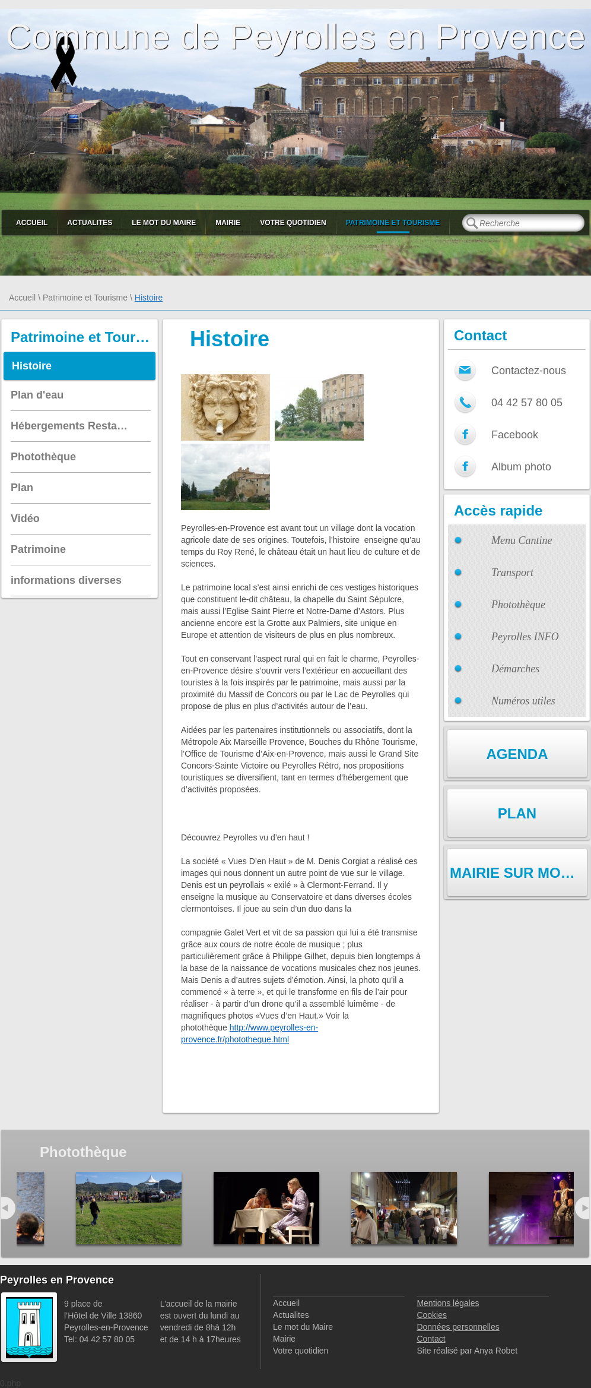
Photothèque (518, 605)
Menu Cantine (521, 540)
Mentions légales (448, 1303)
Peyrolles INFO (525, 637)
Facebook (514, 435)
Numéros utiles (523, 701)
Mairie (227, 223)
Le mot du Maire (164, 223)
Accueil (31, 223)
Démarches (515, 669)
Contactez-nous (528, 371)
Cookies (432, 1315)
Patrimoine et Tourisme (393, 223)
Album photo (521, 467)
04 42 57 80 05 (527, 403)
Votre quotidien (293, 223)
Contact (431, 1338)
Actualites (89, 223)
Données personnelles (458, 1327)
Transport (512, 572)
